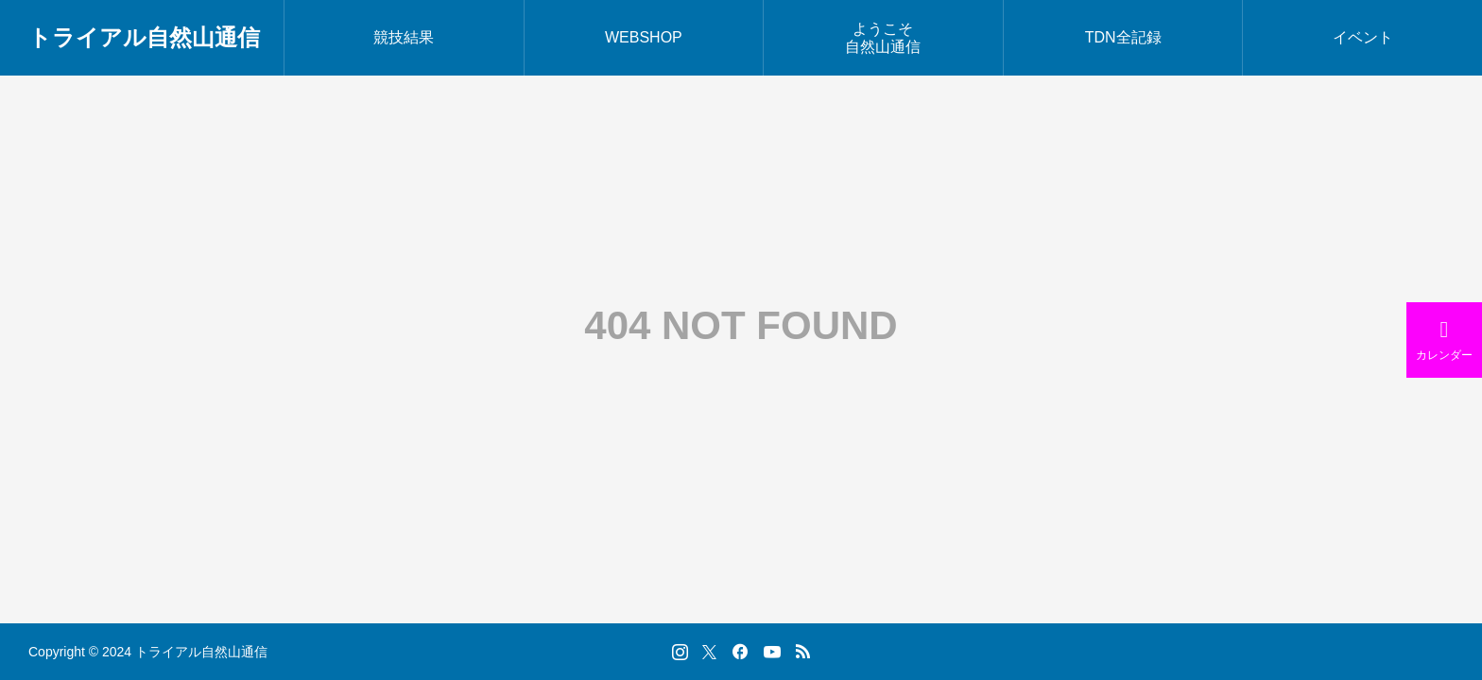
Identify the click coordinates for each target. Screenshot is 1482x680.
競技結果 (403, 37)
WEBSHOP (643, 37)
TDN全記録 (1123, 37)
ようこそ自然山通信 (883, 38)
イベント (1363, 37)
